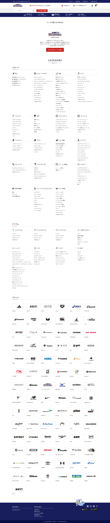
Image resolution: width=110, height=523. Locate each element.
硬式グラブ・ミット (60, 77)
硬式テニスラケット (81, 77)
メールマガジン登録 (38, 513)
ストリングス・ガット (16, 121)
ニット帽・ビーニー (81, 258)
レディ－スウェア (37, 194)
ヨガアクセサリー (38, 172)
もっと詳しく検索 (42, 10)
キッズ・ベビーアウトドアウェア (84, 172)
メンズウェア (36, 192)
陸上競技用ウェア (16, 81)
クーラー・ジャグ (59, 194)
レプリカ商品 (37, 93)
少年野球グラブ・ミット (61, 81)
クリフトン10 (56, 10)
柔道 (13, 192)
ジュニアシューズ (37, 208)
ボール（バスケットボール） (61, 125)
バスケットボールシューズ (61, 119)
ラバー (35, 121)
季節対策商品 (80, 235)
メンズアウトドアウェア (82, 168)
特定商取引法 (37, 515)
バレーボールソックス (60, 260)
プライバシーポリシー (39, 516)
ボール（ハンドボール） (17, 148)
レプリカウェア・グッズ (60, 123)
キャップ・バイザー (81, 93)
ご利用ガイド (85, 1)
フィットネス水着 (59, 146)
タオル (78, 244)
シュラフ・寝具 (59, 198)
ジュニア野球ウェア (60, 97)
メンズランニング (16, 251)
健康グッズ (58, 170)
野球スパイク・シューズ (61, 93)
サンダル (14, 288)
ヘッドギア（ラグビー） (38, 148)
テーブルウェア (59, 202)
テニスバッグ (80, 89)
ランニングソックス (81, 154)
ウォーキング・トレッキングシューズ (19, 286)
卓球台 (35, 132)
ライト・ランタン (59, 212)
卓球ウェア (36, 125)
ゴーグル (58, 152)
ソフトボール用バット (60, 91)
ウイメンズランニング (16, 253)
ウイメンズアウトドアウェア (83, 170)
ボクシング (14, 194)
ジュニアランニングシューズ (83, 148)
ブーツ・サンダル (37, 210)
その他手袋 (58, 103)
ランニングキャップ (81, 156)
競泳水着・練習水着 (60, 143)
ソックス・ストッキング (60, 111)
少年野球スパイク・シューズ (18, 269)
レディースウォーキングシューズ (19, 170)
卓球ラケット (36, 119)
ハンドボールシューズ (17, 143)
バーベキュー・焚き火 (60, 206)
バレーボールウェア (81, 121)
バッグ (13, 136)
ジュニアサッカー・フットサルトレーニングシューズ (22, 264)
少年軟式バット (59, 89)
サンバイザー (80, 256)
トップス (14, 233)
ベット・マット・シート (60, 210)
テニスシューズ (80, 87)
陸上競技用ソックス (16, 83)
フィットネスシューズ (16, 280)
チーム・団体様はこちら (79, 6)
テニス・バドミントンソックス (62, 253)
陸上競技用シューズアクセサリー (19, 79)
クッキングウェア (59, 196)
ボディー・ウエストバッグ (39, 258)
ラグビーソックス (59, 264)
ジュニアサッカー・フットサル (40, 83)
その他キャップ (80, 260)
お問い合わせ (94, 1)
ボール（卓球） (37, 127)
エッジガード (80, 85)
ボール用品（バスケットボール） (62, 127)
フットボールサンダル (38, 89)
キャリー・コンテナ (60, 192)
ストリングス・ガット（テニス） (83, 81)
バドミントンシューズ (63, 10)
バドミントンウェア (16, 125)
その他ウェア (15, 239)
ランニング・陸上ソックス (61, 251)
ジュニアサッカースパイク (39, 79)
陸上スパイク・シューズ (17, 282)
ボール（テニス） (80, 97)
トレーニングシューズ (38, 85)
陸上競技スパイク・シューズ (18, 77)
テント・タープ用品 (60, 204)
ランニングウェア (81, 150)
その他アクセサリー (16, 85)
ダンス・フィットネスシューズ (40, 176)
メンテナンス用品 (59, 107)
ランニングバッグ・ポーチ (82, 158)
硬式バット (58, 85)
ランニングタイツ (81, 152)
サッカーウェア (37, 91)
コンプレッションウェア (39, 198)
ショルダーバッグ (37, 256)
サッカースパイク (37, 77)
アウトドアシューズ (81, 176)
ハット (78, 253)
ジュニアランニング (16, 256)
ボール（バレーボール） (82, 125)
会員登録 (78, 1)
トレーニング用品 (59, 168)
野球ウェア (58, 95)
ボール (78, 233)
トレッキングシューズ (82, 178)
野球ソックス (58, 256)
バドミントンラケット (16, 119)
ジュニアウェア (37, 196)
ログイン (71, 1)
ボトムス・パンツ (15, 237)
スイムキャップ (59, 150)
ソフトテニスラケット (81, 79)
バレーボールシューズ (82, 119)
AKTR (69, 10)
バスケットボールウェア (61, 121)
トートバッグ (36, 253)
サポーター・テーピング (82, 242)
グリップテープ (80, 83)
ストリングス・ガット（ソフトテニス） (85, 101)
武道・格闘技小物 (16, 196)
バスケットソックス (60, 258)
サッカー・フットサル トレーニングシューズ (43, 81)
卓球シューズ (37, 123)
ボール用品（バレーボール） (83, 127)
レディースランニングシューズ (83, 146)
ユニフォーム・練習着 (60, 99)
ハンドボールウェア (16, 146)
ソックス (79, 95)
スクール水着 (59, 148)
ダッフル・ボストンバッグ (39, 260)
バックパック (36, 251)
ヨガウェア (36, 168)
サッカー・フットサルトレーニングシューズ (21, 262)
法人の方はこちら (16, 510)
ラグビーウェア (37, 146)
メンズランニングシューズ (83, 143)
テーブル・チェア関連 (60, 200)
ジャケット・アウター (16, 235)
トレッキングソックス (60, 262)
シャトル (14, 127)
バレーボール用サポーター (83, 123)
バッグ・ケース (59, 105)
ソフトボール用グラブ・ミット (62, 83)
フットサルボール (37, 97)
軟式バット (58, 87)
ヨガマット (36, 170)
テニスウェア (80, 91)
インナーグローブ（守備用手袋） (63, 101)
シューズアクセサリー (38, 87)
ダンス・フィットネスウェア (39, 174)
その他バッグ (37, 262)
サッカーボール (37, 95)
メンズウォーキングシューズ (18, 168)
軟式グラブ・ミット (60, 79)
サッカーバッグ (37, 99)
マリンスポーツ (59, 156)
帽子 (78, 184)
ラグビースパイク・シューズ (40, 143)
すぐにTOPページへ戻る (55, 50)
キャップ (36, 202)
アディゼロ (51, 10)
